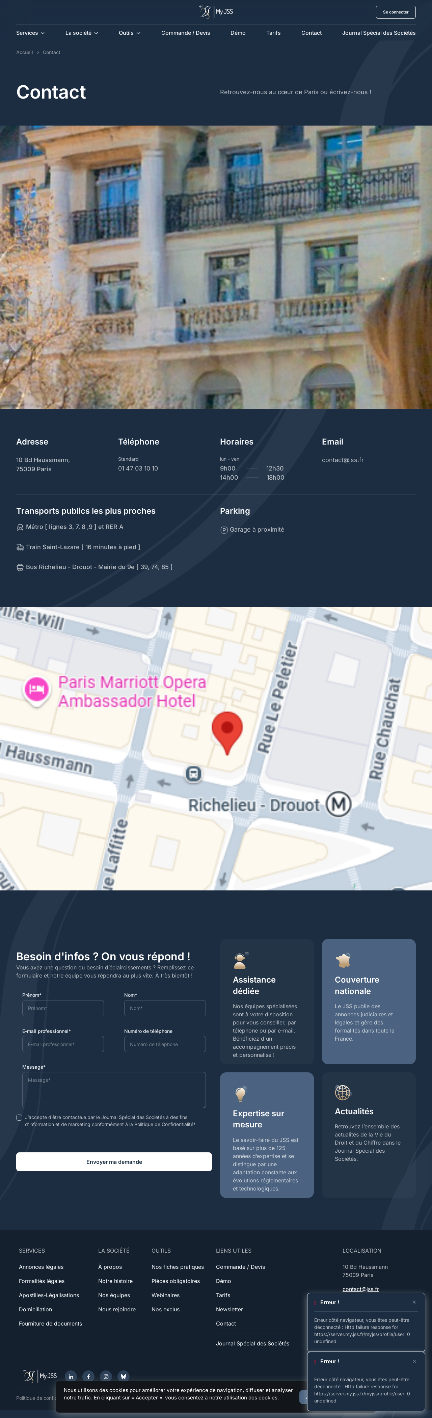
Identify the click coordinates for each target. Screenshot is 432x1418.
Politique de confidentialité (45, 1398)
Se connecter (396, 12)
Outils (126, 32)
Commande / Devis (185, 32)
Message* (34, 1067)
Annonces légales (41, 1266)
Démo (238, 32)
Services (27, 32)
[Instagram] (106, 1376)
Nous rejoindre (117, 1309)
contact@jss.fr (361, 1289)
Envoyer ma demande (114, 1161)
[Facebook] (88, 1376)
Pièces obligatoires (176, 1281)
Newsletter (229, 1309)
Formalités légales (41, 1281)
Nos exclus (166, 1309)
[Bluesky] (123, 1376)
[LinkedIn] (71, 1376)
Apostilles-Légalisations (49, 1295)
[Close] (414, 1302)
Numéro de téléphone (148, 1031)
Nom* (130, 995)
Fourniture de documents (50, 1323)
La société (78, 32)
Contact (311, 32)
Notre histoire (115, 1281)
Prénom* (32, 995)
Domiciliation (35, 1309)
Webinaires (166, 1295)
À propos (110, 1266)
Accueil (24, 52)
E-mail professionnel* (46, 1031)
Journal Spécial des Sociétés (379, 32)
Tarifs (273, 32)
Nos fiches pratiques (178, 1266)
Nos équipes (114, 1295)
